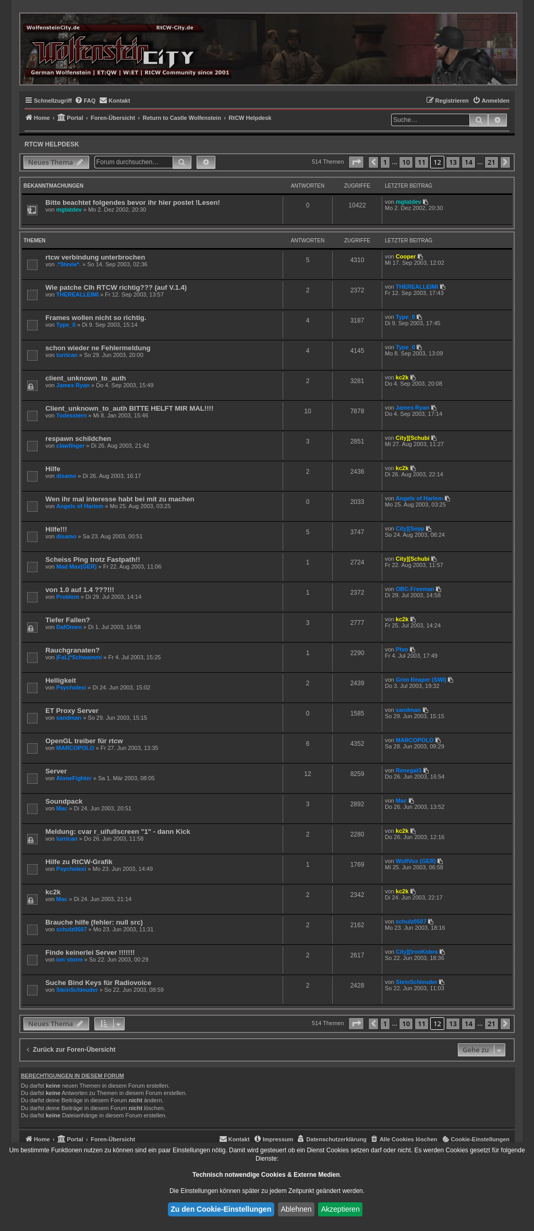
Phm (402, 649)
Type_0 (66, 325)
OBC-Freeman (415, 589)
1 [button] (385, 162)
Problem (67, 597)
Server (56, 771)
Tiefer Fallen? (67, 620)
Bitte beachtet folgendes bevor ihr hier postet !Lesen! (132, 202)
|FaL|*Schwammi (79, 657)
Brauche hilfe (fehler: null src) (94, 922)
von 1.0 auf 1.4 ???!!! (79, 590)
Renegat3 (409, 770)
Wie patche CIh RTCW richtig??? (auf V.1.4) (116, 287)
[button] (356, 162)
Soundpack (63, 801)
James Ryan (73, 385)
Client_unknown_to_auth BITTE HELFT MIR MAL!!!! (129, 408)
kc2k (402, 377)
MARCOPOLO (75, 748)
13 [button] (453, 162)
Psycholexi (71, 687)
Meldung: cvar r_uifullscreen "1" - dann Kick (117, 831)
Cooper (406, 256)
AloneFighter (74, 778)
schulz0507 (71, 929)
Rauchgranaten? (72, 650)
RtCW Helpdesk (52, 144)
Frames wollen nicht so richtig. (95, 318)
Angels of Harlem (79, 506)
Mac (61, 808)
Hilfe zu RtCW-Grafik (79, 862)
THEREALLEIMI (77, 294)
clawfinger (70, 445)
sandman (68, 718)
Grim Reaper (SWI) (421, 679)
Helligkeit (60, 680)
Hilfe (52, 469)
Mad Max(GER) (76, 566)
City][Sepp (410, 528)
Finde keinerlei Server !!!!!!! (90, 952)
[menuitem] (85, 100)
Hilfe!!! (56, 529)
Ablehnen (296, 1209)
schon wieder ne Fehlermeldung (98, 348)
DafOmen (69, 627)
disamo (66, 476)
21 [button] (491, 162)
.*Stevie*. (68, 264)
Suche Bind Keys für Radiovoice (98, 983)
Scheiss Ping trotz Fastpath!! (92, 559)
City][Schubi (413, 438)
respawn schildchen (78, 438)
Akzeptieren (340, 1209)
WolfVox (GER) (416, 861)
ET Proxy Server (72, 711)
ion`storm (69, 959)
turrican (67, 355)
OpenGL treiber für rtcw (84, 741)
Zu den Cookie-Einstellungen (221, 1209)
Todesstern (71, 415)
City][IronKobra (417, 952)
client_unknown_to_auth (85, 378)
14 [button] (468, 162)
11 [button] (422, 162)
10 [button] (406, 162)
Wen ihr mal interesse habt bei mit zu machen (120, 499)
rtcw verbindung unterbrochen (95, 257)
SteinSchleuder (77, 990)
